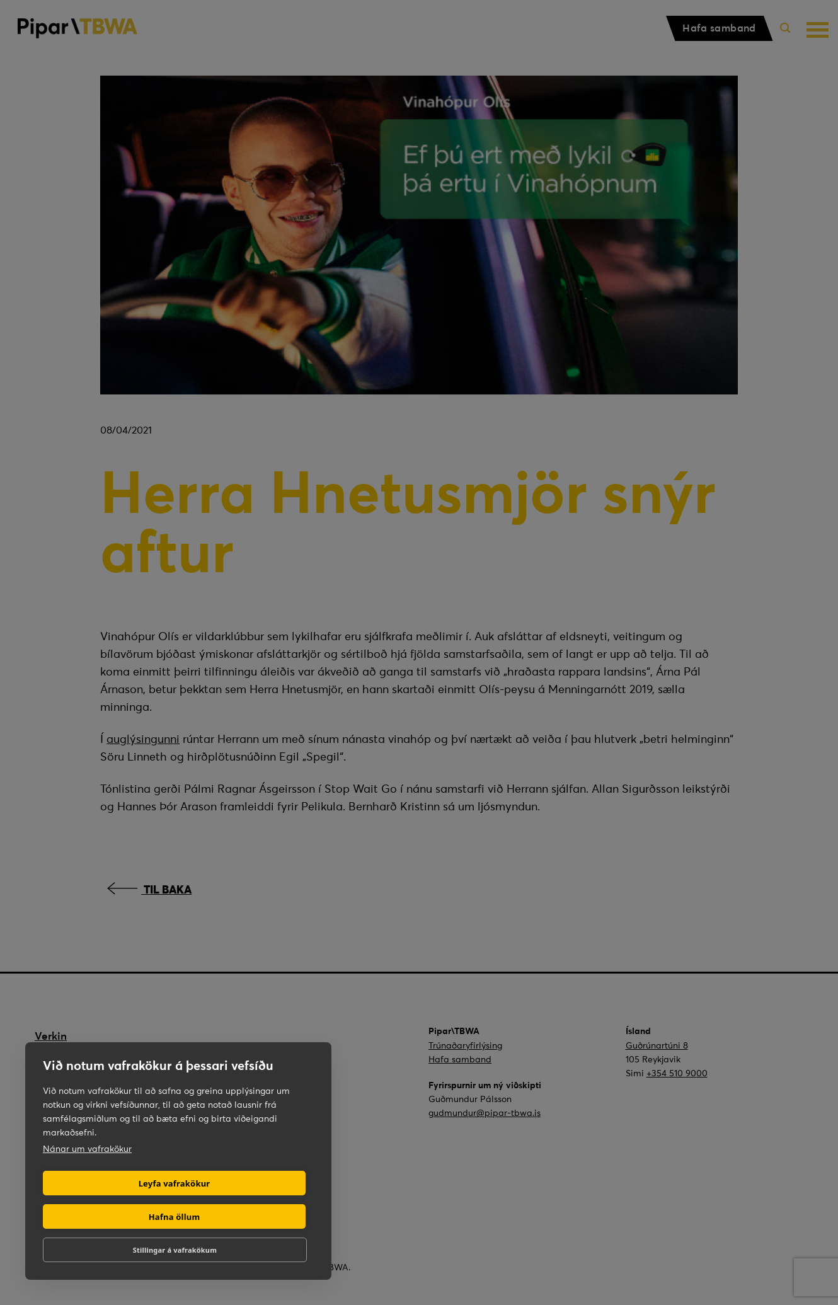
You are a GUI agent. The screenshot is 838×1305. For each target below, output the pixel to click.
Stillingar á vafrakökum (175, 1250)
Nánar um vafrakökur (87, 1148)
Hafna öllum (174, 1216)
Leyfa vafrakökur (174, 1183)
